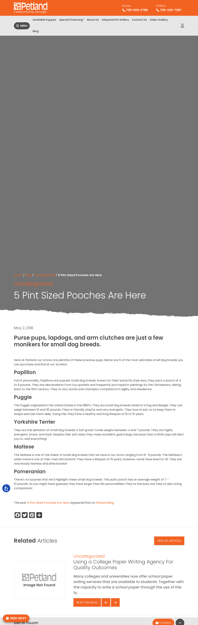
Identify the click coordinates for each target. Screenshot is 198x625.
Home (18, 275)
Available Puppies (44, 20)
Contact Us (139, 20)
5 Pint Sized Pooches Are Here (48, 503)
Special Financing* (71, 20)
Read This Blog (87, 602)
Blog (36, 31)
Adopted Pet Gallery (115, 20)
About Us (93, 20)
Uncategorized (44, 275)
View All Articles (169, 541)
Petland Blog (105, 503)
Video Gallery (159, 20)
